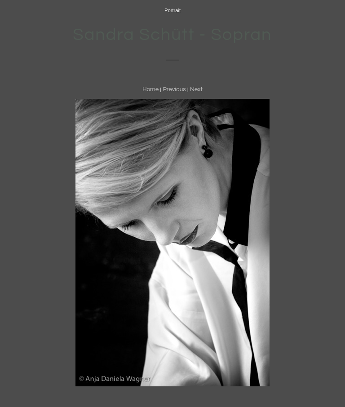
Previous (174, 89)
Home (150, 89)
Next (196, 89)
